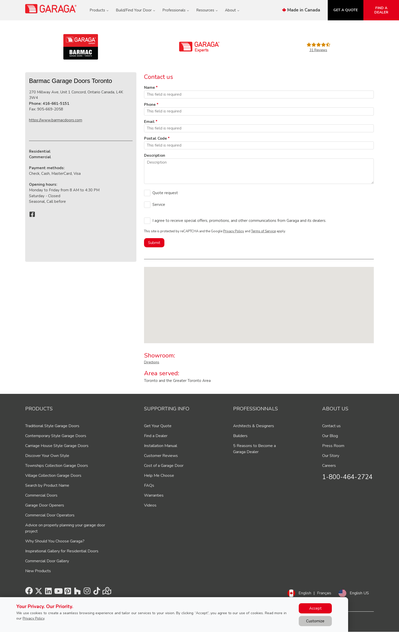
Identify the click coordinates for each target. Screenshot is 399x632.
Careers (329, 465)
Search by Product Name (47, 485)
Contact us (331, 426)
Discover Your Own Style (47, 455)
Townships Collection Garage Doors (56, 465)
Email (149, 121)
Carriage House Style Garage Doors (57, 446)
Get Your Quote (158, 426)
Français (324, 593)
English (304, 593)
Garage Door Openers (44, 505)
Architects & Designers (253, 426)
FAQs (149, 485)
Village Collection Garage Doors (53, 475)
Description (154, 155)
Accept (315, 608)
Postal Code (155, 138)
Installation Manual (160, 446)
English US (359, 593)
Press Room (333, 446)
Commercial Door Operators (50, 515)
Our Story (330, 455)
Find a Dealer (155, 436)
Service (158, 204)
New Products (38, 571)
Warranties (154, 495)
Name (149, 87)
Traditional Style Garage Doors (52, 426)
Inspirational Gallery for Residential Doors (61, 551)
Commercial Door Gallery (47, 561)
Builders (240, 436)
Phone (150, 104)
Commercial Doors (41, 495)
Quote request (165, 192)
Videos (150, 505)
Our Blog (330, 436)
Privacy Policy (233, 231)
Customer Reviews (161, 455)
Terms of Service (263, 231)
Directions (151, 362)
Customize (315, 621)
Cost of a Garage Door (163, 465)
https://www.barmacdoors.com (55, 120)
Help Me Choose (159, 475)
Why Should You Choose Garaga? (54, 541)
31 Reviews (318, 50)
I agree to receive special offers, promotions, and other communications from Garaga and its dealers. (239, 220)
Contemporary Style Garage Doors (55, 436)
